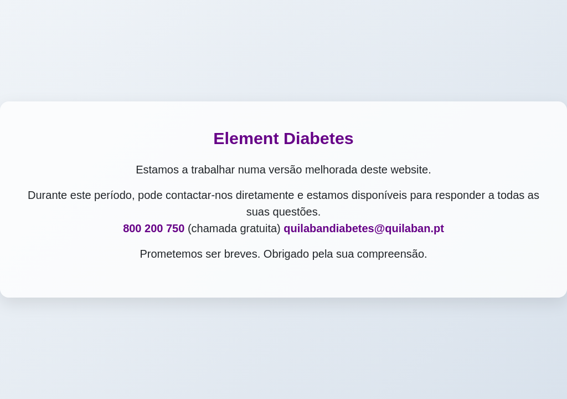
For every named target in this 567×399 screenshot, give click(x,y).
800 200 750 (153, 228)
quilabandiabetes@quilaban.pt (364, 228)
